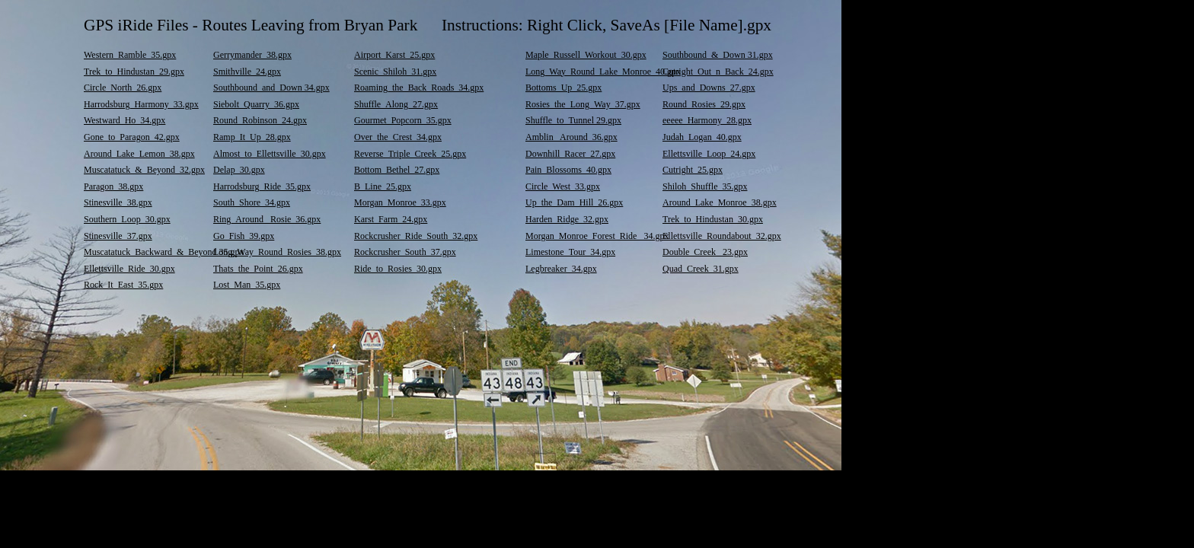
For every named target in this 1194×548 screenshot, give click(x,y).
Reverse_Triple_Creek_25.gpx (410, 153)
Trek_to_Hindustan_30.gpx (712, 219)
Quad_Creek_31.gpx (700, 268)
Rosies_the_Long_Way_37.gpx (582, 104)
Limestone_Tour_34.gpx (570, 252)
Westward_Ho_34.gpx (124, 120)
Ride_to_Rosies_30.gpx (398, 268)
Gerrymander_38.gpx (252, 54)
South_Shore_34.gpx (251, 202)
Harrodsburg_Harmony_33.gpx (141, 104)
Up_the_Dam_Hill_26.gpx (574, 202)
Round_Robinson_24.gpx (260, 120)
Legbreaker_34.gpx (561, 268)
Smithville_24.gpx (247, 71)
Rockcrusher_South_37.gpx (405, 252)
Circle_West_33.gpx (562, 186)
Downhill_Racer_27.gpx (570, 153)
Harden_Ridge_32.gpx (566, 219)
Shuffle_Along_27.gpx (396, 104)
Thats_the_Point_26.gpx (258, 268)
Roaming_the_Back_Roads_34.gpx (419, 87)
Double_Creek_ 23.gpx (705, 252)
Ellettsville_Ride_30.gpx (129, 268)
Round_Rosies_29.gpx (703, 104)
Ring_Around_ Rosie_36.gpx (267, 219)
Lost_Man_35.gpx (246, 284)
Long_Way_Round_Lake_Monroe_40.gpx (603, 71)
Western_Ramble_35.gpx (130, 54)
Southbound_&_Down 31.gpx (717, 54)
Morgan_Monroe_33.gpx (400, 202)
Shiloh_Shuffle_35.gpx (704, 186)
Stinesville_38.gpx (118, 202)
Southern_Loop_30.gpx (127, 219)
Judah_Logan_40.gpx (702, 137)
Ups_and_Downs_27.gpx (708, 87)
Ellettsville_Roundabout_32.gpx (721, 236)
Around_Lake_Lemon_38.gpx (139, 153)
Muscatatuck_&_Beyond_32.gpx (144, 169)
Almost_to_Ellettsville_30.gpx (269, 153)
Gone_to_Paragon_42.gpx (132, 137)
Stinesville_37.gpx (118, 236)
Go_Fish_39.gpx (243, 236)
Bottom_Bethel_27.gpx (396, 169)
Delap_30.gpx (239, 169)
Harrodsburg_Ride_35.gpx (262, 186)
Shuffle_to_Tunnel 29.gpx (573, 120)
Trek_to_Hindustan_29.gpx (134, 71)
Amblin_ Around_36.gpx (571, 137)
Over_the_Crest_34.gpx (398, 137)
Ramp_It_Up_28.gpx (252, 137)
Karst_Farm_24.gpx (390, 219)
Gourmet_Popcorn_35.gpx (403, 120)
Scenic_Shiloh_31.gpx (395, 71)
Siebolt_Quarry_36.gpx (256, 104)
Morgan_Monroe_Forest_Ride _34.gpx (597, 236)
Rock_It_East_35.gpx (123, 284)
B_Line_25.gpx (382, 186)
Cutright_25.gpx (692, 169)
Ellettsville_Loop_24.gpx (708, 153)
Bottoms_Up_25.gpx (563, 87)
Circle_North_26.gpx (122, 87)
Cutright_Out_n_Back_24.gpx (718, 71)
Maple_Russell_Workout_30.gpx (585, 54)
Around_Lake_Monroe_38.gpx (719, 202)
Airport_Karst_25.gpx (394, 54)
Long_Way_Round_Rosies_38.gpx (277, 252)
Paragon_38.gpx (113, 186)
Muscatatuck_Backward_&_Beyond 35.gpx (164, 252)
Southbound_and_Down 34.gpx (271, 87)
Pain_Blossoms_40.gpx (568, 169)
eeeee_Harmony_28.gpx (707, 120)
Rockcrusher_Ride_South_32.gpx (415, 236)
